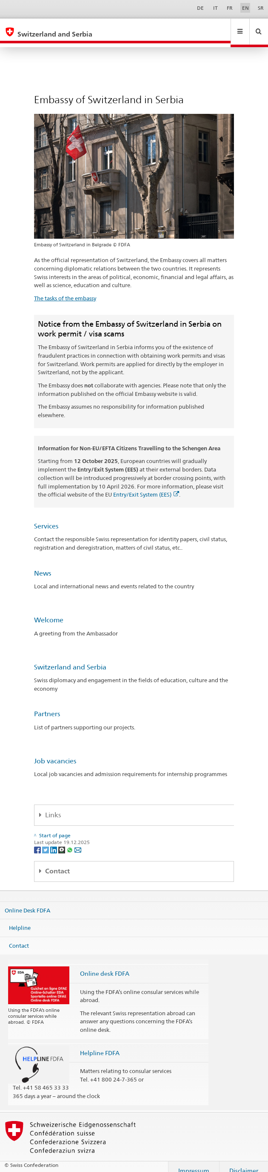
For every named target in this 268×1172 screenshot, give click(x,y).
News (42, 565)
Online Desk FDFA (27, 901)
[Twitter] (46, 841)
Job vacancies (55, 753)
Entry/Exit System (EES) (146, 486)
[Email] (77, 841)
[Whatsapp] (70, 841)
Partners (47, 706)
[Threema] (62, 841)
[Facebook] (38, 841)
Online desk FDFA (104, 965)
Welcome (48, 612)
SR (261, 8)
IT (215, 8)
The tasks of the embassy (65, 290)
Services (46, 518)
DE (200, 8)
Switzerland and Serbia (70, 659)
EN (245, 8)
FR (230, 8)
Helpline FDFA (100, 1044)
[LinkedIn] (54, 841)
